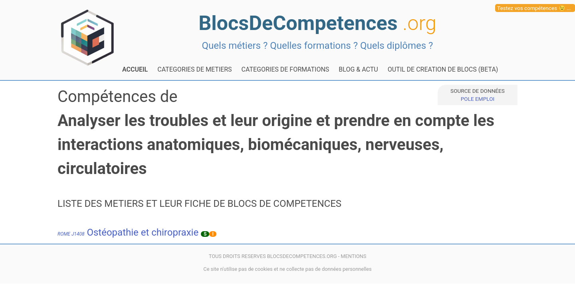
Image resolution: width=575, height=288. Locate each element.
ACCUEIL (135, 69)
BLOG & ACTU (358, 69)
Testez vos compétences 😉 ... (534, 8)
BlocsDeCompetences (317, 23)
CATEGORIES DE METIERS (194, 69)
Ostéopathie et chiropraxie (128, 232)
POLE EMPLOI (477, 99)
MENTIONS (353, 256)
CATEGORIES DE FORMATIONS (285, 69)
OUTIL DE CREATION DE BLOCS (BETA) (443, 69)
